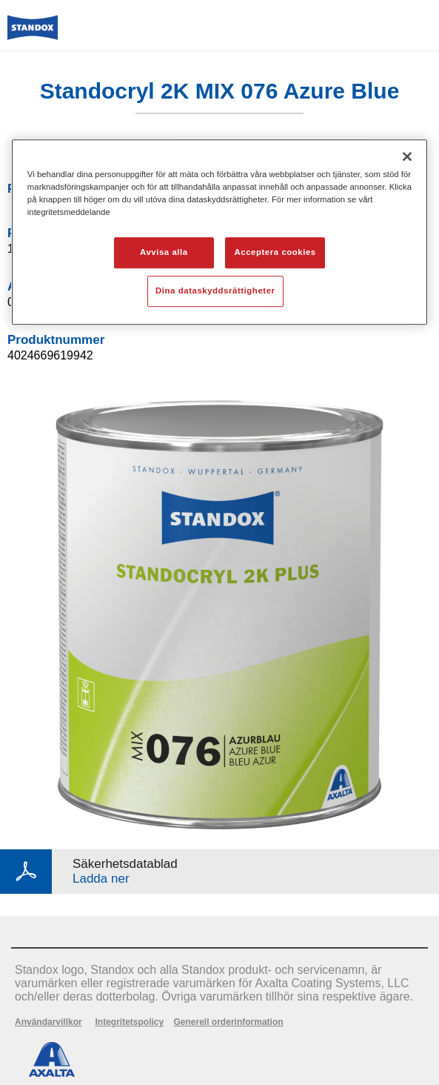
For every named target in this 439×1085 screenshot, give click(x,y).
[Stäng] (407, 156)
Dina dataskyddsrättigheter (215, 290)
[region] (219, 232)
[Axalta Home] (32, 33)
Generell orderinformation (229, 1022)
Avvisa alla (164, 252)
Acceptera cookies (275, 252)
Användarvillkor (48, 1022)
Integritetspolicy (129, 1022)
